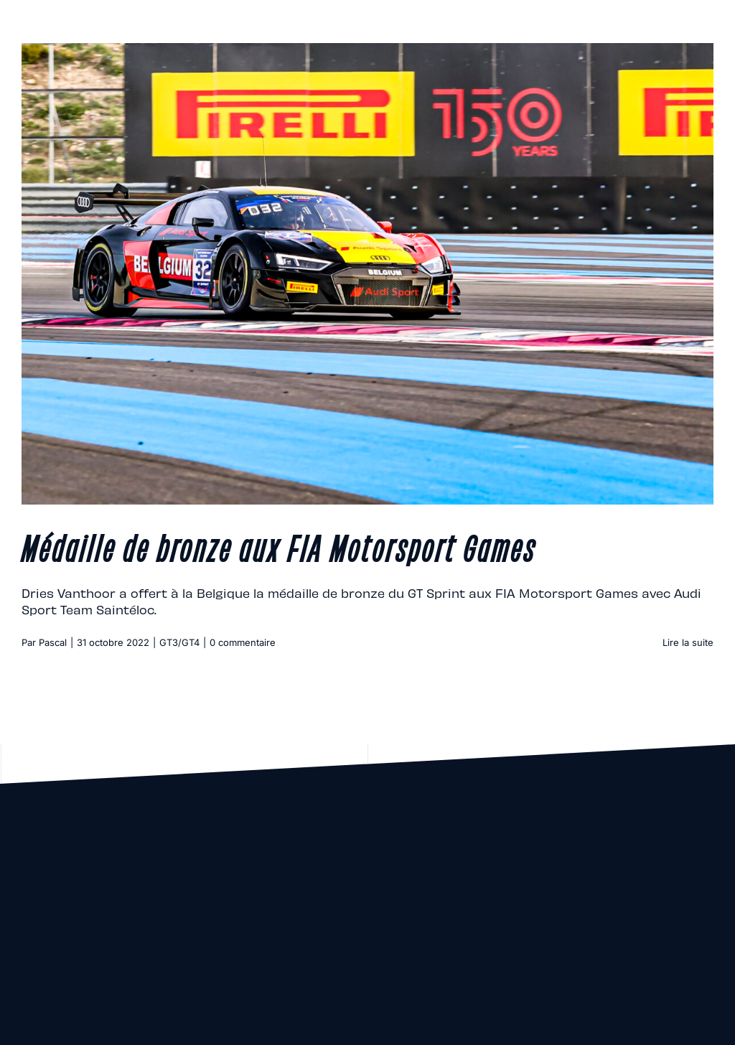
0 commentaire (243, 642)
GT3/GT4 (179, 642)
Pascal (53, 642)
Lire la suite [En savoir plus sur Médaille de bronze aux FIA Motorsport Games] (688, 642)
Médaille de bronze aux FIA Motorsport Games (279, 546)
